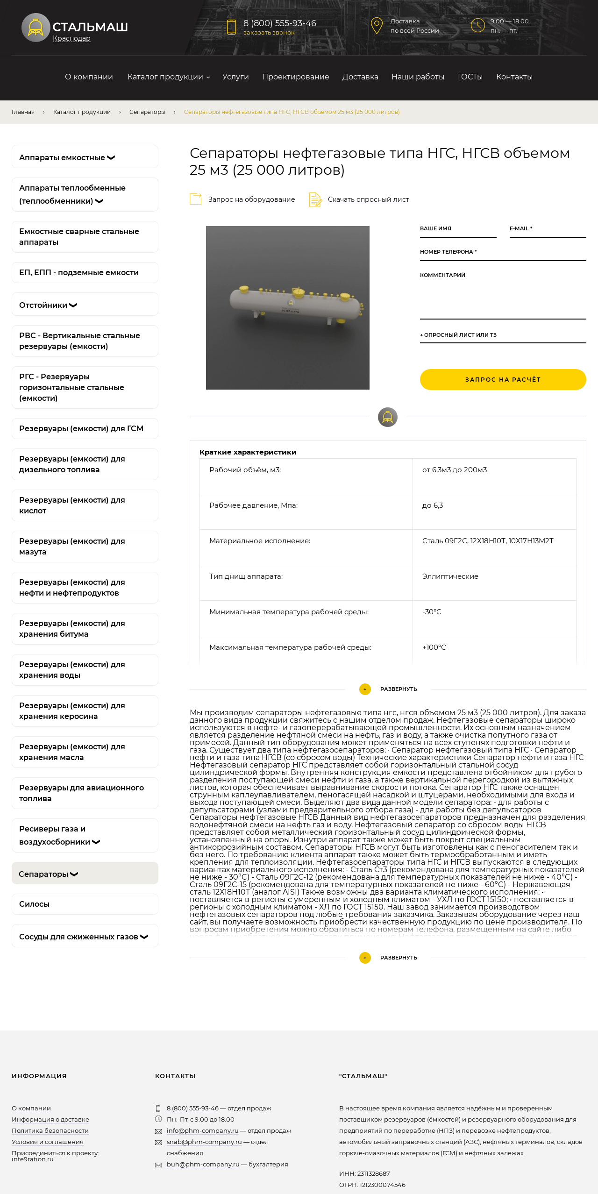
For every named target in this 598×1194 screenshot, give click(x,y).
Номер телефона (448, 252)
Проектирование (295, 76)
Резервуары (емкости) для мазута (72, 546)
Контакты (514, 76)
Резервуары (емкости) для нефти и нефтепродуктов (72, 587)
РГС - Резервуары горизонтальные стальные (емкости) (71, 387)
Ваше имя (435, 228)
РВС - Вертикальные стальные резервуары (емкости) (79, 341)
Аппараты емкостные (69, 157)
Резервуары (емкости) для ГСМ (81, 428)
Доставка (360, 76)
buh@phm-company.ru (203, 1164)
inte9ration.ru (33, 1159)
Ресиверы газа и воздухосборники (61, 835)
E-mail (521, 228)
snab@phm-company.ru (204, 1141)
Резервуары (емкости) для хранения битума (72, 629)
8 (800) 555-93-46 (279, 23)
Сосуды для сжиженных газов (85, 936)
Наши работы (418, 76)
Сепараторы (147, 111)
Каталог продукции (165, 76)
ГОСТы (470, 76)
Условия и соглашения (48, 1141)
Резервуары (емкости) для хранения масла (72, 752)
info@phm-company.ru (203, 1130)
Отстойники (50, 305)
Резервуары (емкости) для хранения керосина (72, 711)
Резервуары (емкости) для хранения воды (72, 670)
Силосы (34, 904)
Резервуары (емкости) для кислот (72, 505)
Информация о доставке (50, 1119)
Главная (23, 111)
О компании (89, 76)
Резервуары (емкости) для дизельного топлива (72, 464)
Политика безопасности (50, 1130)
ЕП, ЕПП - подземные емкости (79, 272)
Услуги (235, 76)
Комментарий (442, 275)
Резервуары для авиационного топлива (81, 793)
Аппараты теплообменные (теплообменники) (72, 195)
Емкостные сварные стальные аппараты (79, 237)
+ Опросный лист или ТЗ (458, 335)
